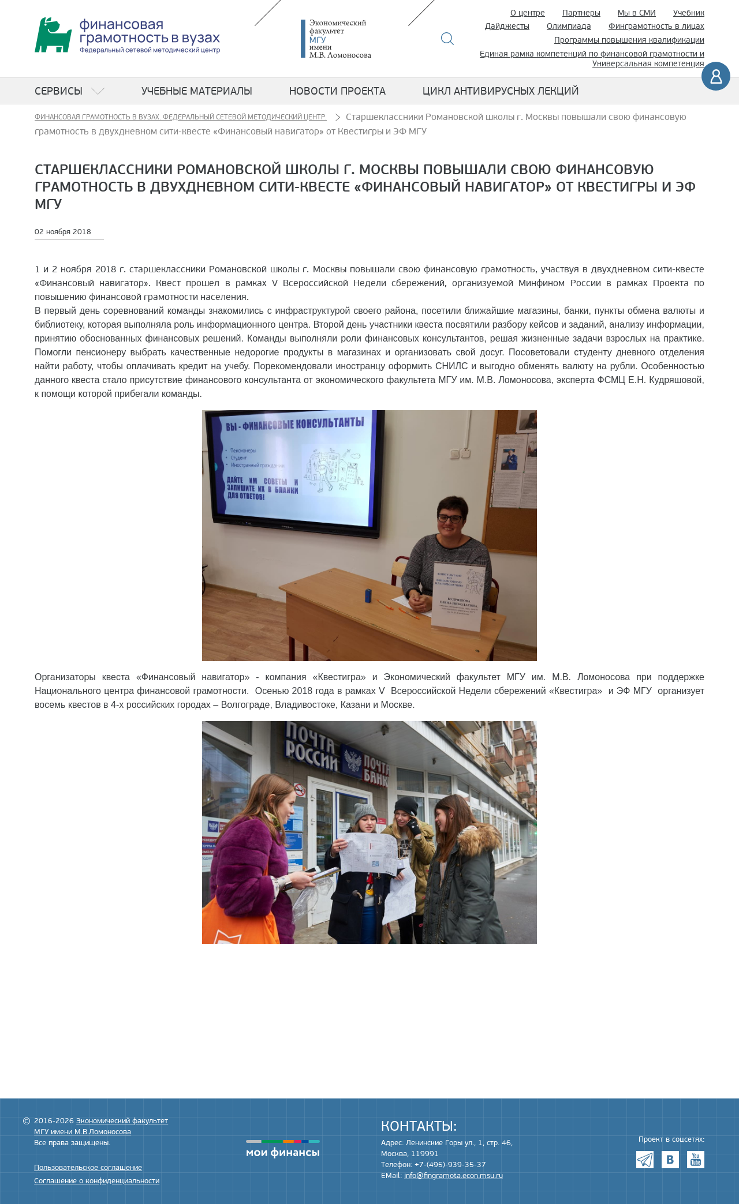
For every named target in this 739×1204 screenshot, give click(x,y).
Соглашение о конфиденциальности (96, 1181)
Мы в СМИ (637, 13)
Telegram (645, 1159)
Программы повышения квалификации (629, 40)
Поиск (447, 38)
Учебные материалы (196, 91)
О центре (527, 13)
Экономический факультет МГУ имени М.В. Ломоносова (353, 39)
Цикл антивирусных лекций (501, 91)
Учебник (688, 13)
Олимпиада (569, 26)
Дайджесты (507, 26)
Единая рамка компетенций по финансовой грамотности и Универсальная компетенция (592, 59)
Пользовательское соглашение (88, 1167)
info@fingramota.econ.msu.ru (453, 1175)
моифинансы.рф (283, 1149)
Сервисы (59, 91)
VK (670, 1159)
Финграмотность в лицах (656, 26)
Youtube (695, 1159)
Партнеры (581, 13)
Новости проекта (337, 91)
